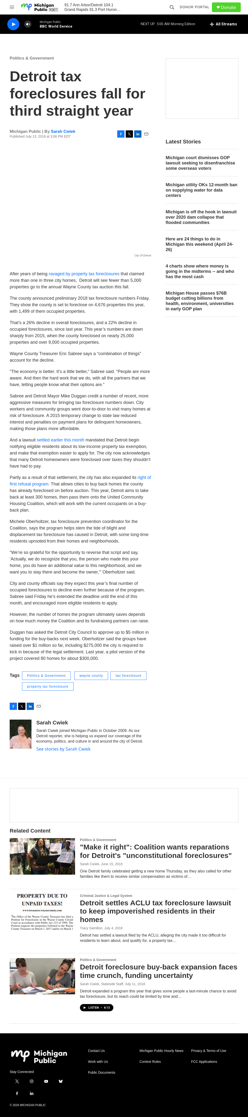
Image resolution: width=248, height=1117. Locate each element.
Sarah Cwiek (63, 131)
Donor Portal (194, 7)
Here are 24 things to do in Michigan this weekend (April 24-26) (199, 244)
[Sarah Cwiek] (20, 734)
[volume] (28, 24)
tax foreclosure (128, 676)
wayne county (91, 676)
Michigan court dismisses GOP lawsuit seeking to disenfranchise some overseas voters (200, 163)
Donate (228, 7)
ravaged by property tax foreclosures (84, 273)
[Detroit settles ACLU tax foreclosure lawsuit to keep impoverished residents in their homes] (42, 912)
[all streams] (223, 24)
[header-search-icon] (172, 7)
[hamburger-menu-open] (11, 7)
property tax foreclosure (48, 686)
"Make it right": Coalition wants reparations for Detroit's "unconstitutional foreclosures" (156, 851)
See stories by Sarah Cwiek (63, 749)
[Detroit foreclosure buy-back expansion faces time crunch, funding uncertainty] (42, 976)
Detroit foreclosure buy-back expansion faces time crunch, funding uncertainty (158, 971)
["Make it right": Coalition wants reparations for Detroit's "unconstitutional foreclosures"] (42, 856)
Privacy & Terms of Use (208, 1051)
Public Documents (101, 1072)
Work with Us (98, 1062)
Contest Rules (150, 1062)
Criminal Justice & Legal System (106, 896)
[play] (13, 24)
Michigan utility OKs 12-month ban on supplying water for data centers (201, 190)
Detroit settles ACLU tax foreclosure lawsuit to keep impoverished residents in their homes (155, 911)
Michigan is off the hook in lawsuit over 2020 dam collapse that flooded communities (201, 217)
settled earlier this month (60, 440)
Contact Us (96, 1051)
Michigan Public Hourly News (161, 1051)
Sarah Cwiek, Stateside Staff (101, 984)
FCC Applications (204, 1062)
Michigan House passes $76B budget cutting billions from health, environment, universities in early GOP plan (200, 301)
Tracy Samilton (91, 928)
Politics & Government (32, 58)
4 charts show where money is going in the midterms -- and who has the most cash (200, 271)
